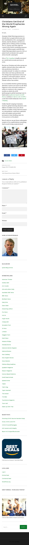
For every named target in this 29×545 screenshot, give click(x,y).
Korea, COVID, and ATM (8, 421)
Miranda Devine (6, 344)
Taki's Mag (5, 387)
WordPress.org (6, 481)
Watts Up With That (7, 406)
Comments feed (6, 478)
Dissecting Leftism (7, 309)
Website (4, 220)
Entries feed (5, 475)
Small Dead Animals (7, 377)
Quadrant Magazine (7, 367)
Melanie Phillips (6, 341)
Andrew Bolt (5, 282)
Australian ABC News (8, 292)
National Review (6, 351)
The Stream (5, 393)
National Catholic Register (9, 348)
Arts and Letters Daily (8, 289)
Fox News (5, 312)
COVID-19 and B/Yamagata (9, 425)
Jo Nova (4, 328)
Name (4, 205)
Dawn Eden (5, 305)
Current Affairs (8, 160)
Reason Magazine (7, 371)
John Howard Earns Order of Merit (14, 172)
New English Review (8, 357)
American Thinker (7, 279)
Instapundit (5, 322)
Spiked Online (6, 380)
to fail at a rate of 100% (19, 97)
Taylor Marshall (6, 390)
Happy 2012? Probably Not (14, 166)
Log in (3, 472)
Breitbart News (6, 299)
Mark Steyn (5, 338)
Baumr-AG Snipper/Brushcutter (11, 431)
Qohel (14, 5)
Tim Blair (4, 397)
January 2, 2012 (6, 29)
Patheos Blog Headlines (9, 364)
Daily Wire (5, 302)
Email (4, 213)
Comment (5, 188)
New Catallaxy (6, 354)
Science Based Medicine (9, 374)
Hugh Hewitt (5, 318)
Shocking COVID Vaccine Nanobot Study (13, 418)
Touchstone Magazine (8, 400)
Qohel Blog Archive (7, 267)
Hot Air (4, 315)
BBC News (5, 295)
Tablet (4, 384)
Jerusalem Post (6, 325)
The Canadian (10, 58)
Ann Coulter (5, 286)
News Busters (6, 361)
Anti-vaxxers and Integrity (9, 428)
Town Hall (5, 403)
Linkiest (4, 331)
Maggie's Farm (6, 335)
